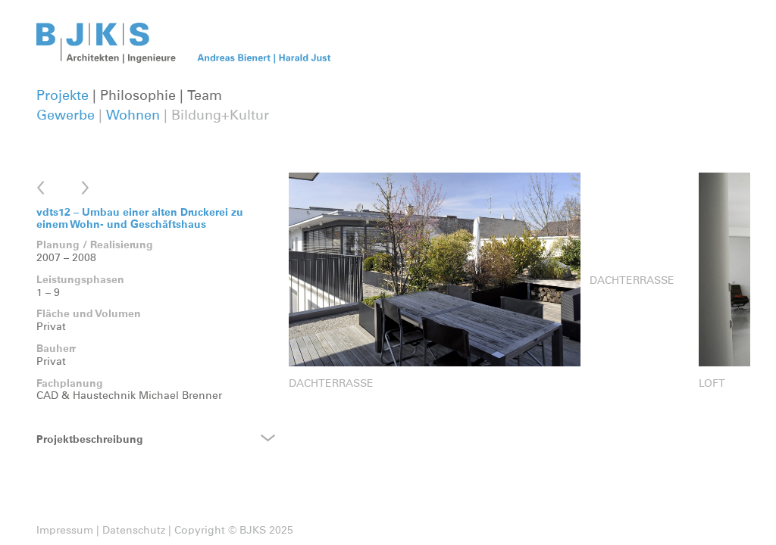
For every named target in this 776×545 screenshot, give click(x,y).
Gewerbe (65, 116)
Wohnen (133, 116)
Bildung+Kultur (220, 116)
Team (204, 96)
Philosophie (138, 96)
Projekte (62, 96)
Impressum (64, 530)
